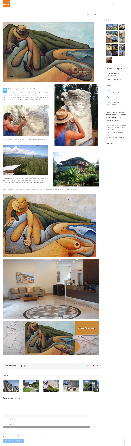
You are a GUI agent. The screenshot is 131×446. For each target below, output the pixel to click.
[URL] (46, 429)
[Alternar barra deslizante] (125, 4)
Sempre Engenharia (113, 103)
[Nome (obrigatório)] (46, 419)
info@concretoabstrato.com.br (115, 137)
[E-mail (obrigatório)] (46, 424)
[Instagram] (106, 148)
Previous (91, 15)
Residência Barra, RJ (113, 73)
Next (96, 15)
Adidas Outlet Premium (114, 91)
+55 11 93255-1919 (117, 133)
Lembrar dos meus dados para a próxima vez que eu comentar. (24, 436)
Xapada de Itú (111, 85)
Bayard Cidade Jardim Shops (115, 97)
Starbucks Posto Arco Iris (114, 79)
